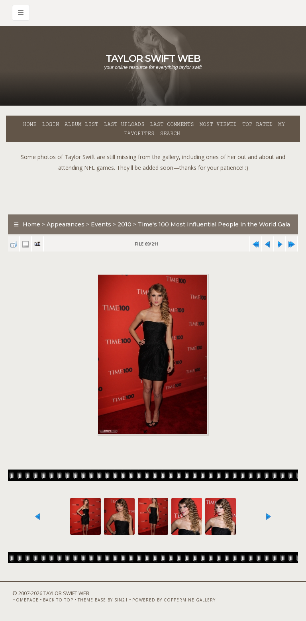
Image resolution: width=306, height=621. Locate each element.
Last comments (172, 124)
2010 (124, 224)
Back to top (58, 600)
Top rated (257, 124)
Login (50, 124)
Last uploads (124, 124)
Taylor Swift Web (153, 58)
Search (170, 133)
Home (30, 124)
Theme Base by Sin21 (103, 600)
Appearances (65, 224)
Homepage (25, 600)
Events (101, 224)
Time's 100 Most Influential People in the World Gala (214, 224)
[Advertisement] (153, 191)
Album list (81, 124)
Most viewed (218, 124)
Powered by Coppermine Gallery (174, 600)
